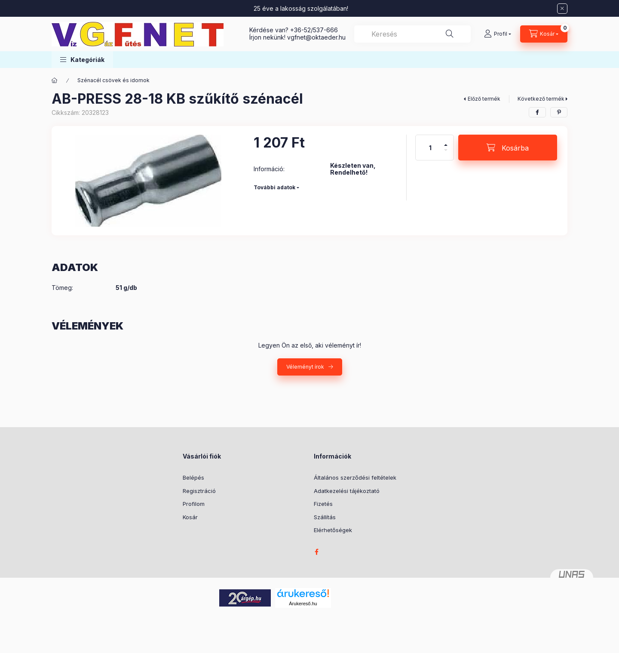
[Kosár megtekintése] (543, 34)
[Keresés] (449, 34)
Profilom (194, 503)
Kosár (190, 517)
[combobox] (412, 34)
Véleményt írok (305, 366)
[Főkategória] (55, 80)
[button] (82, 59)
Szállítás (325, 517)
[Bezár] (562, 8)
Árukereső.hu (303, 603)
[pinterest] (558, 112)
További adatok (274, 187)
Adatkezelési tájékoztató (347, 490)
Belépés (193, 477)
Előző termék (484, 98)
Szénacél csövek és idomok (113, 80)
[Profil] (497, 34)
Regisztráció (199, 490)
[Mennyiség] (430, 147)
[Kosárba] (507, 147)
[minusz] (445, 154)
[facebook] (537, 112)
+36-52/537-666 (314, 30)
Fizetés (323, 503)
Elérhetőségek (333, 530)
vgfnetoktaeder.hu (316, 37)
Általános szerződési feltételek (355, 477)
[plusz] (445, 141)
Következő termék (541, 98)
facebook (316, 552)
